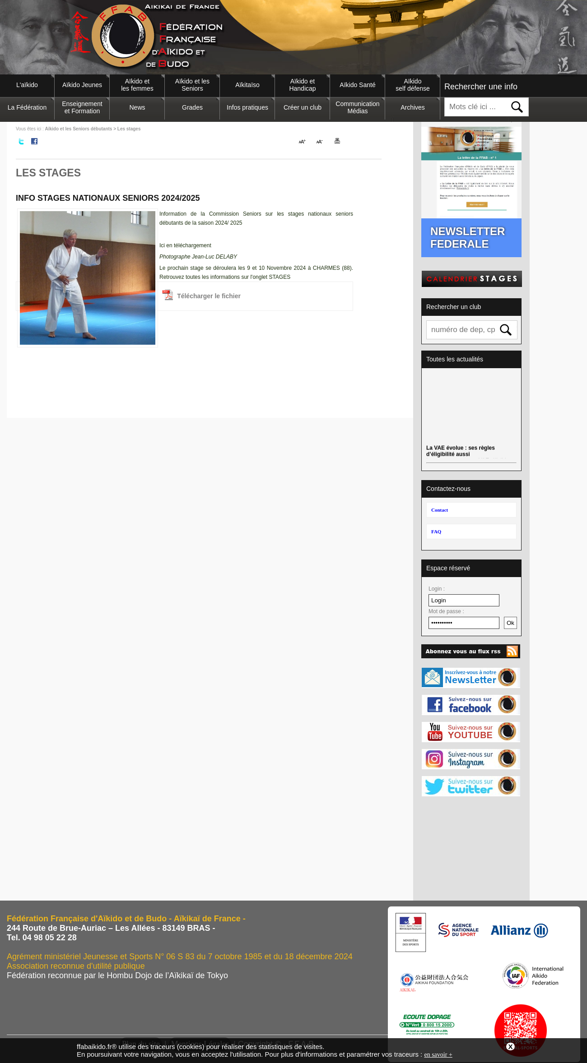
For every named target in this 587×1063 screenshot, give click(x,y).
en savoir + (438, 1054)
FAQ (436, 531)
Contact (439, 510)
